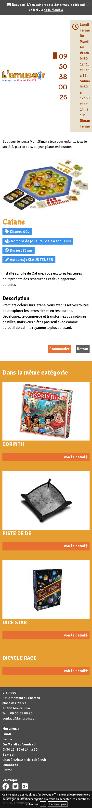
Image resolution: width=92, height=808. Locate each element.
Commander (59, 349)
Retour (82, 349)
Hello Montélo (53, 10)
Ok (43, 804)
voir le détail (76, 457)
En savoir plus (57, 804)
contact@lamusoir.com (19, 718)
